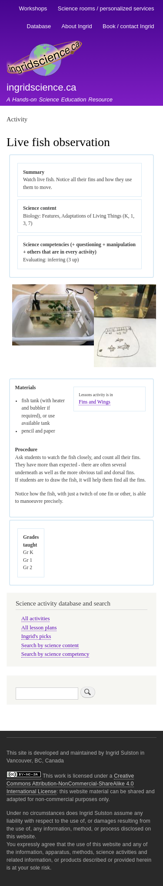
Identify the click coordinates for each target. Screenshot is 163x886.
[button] (53, 344)
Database (39, 26)
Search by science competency (55, 654)
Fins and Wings (94, 402)
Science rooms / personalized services (106, 8)
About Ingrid (77, 26)
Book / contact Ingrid (128, 26)
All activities (35, 619)
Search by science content (50, 645)
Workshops (33, 8)
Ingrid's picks (36, 636)
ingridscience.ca (42, 87)
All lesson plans (39, 628)
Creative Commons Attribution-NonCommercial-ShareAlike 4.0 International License (70, 784)
